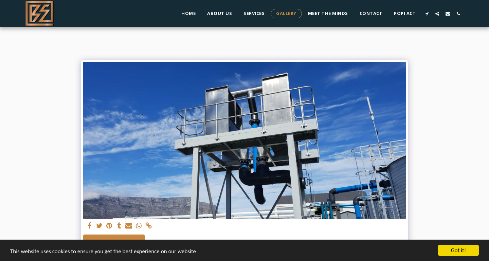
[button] (427, 13)
